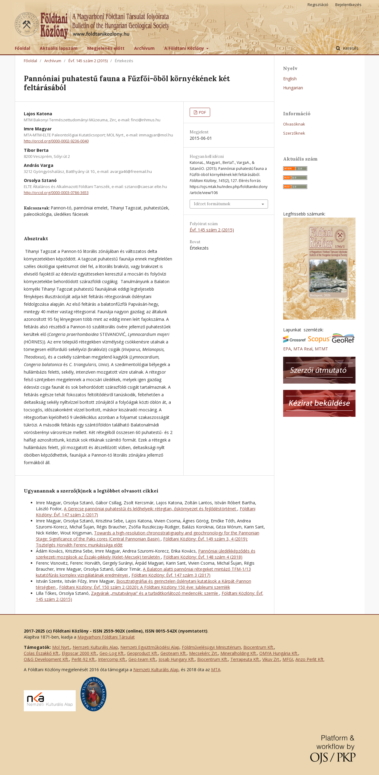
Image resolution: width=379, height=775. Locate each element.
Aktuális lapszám (58, 48)
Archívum (144, 48)
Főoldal (22, 48)
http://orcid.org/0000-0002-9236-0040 (56, 141)
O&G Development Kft (46, 659)
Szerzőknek (294, 133)
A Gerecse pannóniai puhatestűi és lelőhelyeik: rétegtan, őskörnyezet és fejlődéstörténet (150, 509)
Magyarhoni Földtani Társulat (106, 637)
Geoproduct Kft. (142, 653)
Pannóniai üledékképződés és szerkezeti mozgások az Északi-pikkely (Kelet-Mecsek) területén (145, 554)
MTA (215, 669)
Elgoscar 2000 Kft (79, 653)
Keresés (350, 48)
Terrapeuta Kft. (245, 659)
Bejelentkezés (348, 4)
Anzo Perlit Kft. (309, 659)
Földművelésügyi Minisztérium (211, 647)
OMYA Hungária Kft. (278, 653)
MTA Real (302, 349)
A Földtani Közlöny (184, 48)
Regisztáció (318, 4)
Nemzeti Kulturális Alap (95, 647)
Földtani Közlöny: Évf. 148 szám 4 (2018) (202, 557)
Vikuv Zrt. (271, 659)
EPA (287, 349)
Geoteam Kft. (173, 653)
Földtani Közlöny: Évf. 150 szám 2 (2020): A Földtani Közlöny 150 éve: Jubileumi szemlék (144, 587)
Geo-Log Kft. (112, 653)
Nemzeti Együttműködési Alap (149, 647)
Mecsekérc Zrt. (203, 653)
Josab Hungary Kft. (177, 659)
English (290, 78)
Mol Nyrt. (61, 647)
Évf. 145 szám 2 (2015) (88, 60)
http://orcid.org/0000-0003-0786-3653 (56, 192)
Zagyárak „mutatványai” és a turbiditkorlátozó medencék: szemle (155, 593)
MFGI (288, 659)
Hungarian (293, 88)
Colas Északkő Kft (41, 653)
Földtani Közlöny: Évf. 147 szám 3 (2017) (170, 575)
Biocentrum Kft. (258, 647)
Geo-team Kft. (142, 659)
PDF (202, 112)
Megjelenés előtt (106, 48)
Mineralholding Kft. (238, 653)
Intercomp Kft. (112, 659)
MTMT (321, 349)
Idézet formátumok (212, 203)
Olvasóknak (294, 124)
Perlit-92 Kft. (83, 659)
